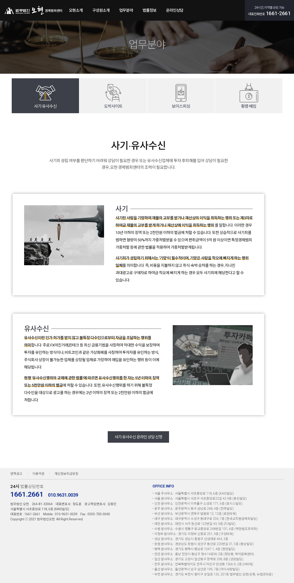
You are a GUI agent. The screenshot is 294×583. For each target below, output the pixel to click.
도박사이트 (113, 106)
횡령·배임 (248, 106)
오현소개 (76, 10)
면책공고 (16, 474)
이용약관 (38, 474)
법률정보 (149, 10)
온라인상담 (174, 10)
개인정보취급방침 (66, 474)
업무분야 (126, 10)
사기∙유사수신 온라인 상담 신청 (138, 437)
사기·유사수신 (45, 106)
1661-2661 (278, 13)
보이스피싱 (181, 106)
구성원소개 (101, 10)
